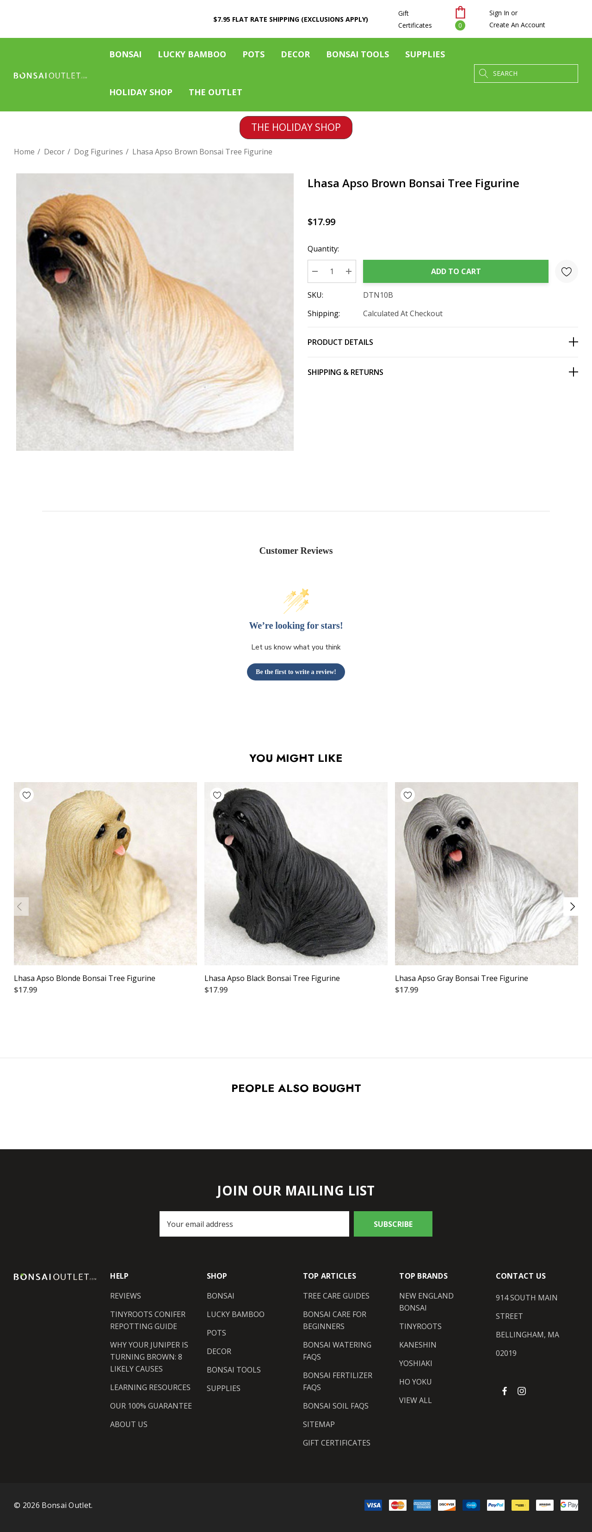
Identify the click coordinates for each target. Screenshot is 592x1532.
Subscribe (393, 1224)
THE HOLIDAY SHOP (296, 127)
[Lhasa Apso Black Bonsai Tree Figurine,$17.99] (296, 873)
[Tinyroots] (420, 1326)
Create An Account (517, 24)
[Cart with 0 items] (466, 19)
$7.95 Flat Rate (290, 19)
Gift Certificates (415, 19)
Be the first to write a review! (296, 671)
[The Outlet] (215, 92)
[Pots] (253, 56)
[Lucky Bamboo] (192, 56)
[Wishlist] (56, 795)
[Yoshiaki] (415, 1363)
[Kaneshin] (418, 1345)
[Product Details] (443, 342)
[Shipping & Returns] (443, 372)
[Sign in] (499, 13)
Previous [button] (19, 906)
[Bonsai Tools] (357, 56)
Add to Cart (456, 271)
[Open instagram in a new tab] (523, 1390)
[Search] (483, 73)
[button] (296, 127)
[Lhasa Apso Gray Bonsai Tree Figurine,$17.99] (486, 873)
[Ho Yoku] (415, 1382)
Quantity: (323, 249)
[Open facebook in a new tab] (504, 1390)
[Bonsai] (125, 56)
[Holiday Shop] (140, 92)
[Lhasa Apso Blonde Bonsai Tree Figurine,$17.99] (105, 873)
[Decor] (295, 56)
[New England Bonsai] (440, 1302)
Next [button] (572, 906)
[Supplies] (425, 56)
